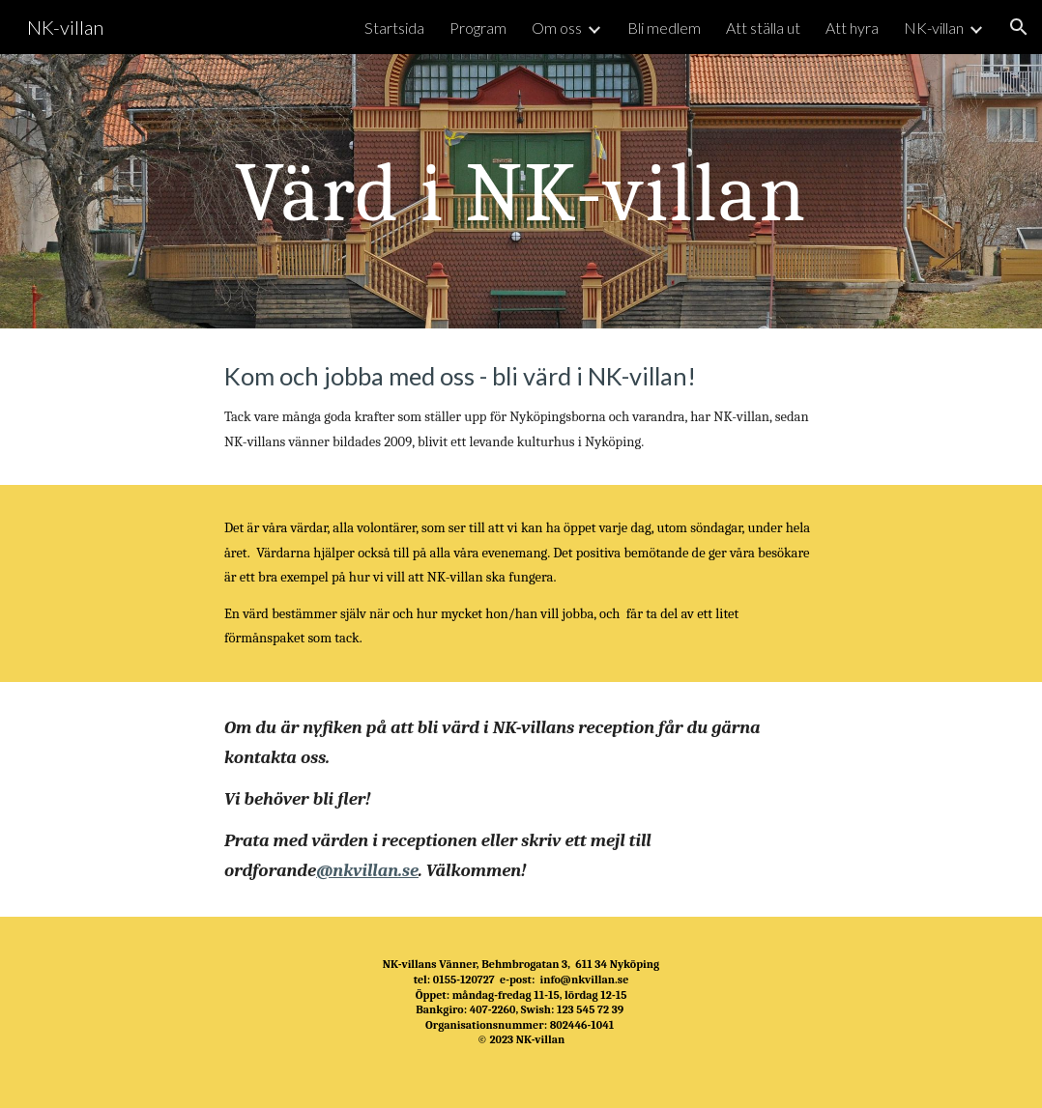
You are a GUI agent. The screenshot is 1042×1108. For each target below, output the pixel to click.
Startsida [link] (394, 27)
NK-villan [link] (934, 27)
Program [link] (478, 27)
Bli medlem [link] (664, 27)
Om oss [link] (557, 27)
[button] (1019, 27)
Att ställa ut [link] (763, 27)
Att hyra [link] (852, 27)
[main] (521, 191)
